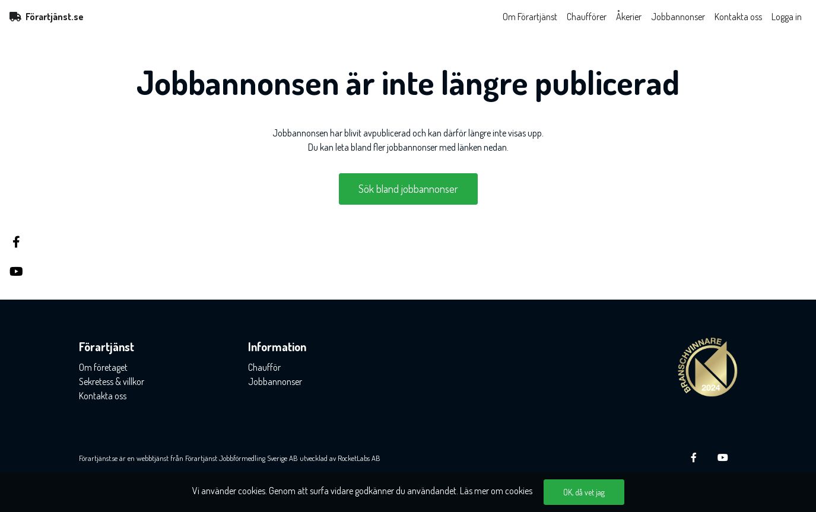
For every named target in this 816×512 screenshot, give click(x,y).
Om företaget (103, 367)
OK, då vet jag (584, 492)
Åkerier (629, 17)
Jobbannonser (678, 17)
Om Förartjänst (530, 17)
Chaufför (264, 367)
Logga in (786, 17)
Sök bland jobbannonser (408, 188)
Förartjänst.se (46, 17)
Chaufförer (587, 17)
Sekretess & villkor (111, 381)
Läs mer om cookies (496, 491)
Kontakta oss (738, 17)
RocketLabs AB (359, 458)
